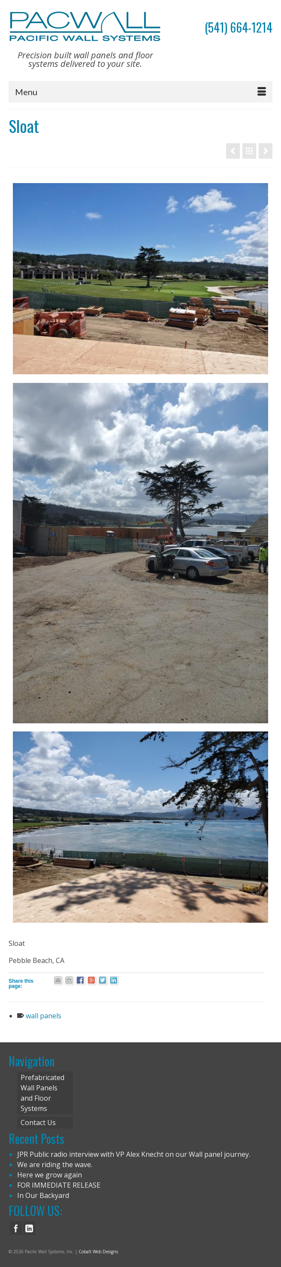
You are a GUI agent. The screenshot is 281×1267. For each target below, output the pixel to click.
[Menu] (140, 91)
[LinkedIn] (29, 1228)
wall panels (43, 1015)
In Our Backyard (43, 1195)
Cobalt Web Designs (98, 1252)
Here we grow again (49, 1175)
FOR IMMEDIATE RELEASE (58, 1185)
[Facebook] (16, 1228)
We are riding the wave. (54, 1164)
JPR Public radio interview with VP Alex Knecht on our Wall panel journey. (133, 1154)
